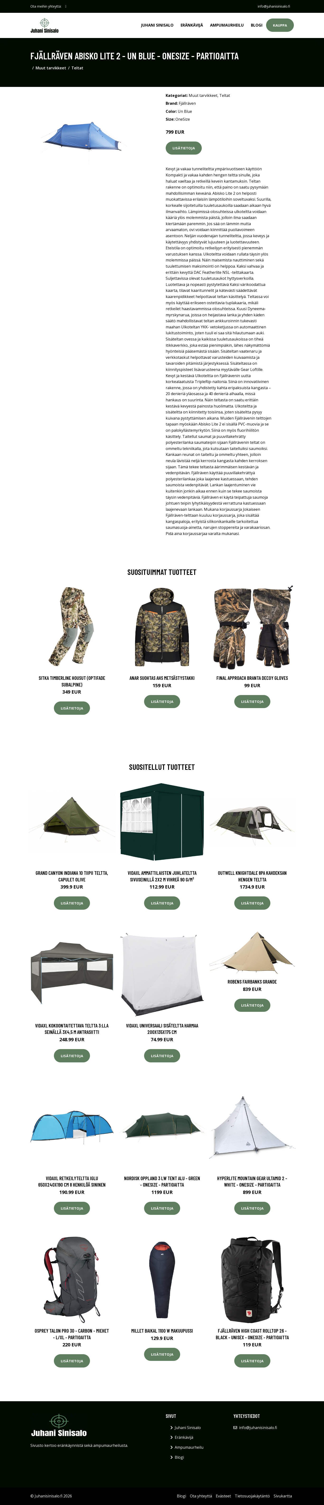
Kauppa (280, 25)
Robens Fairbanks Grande (252, 981)
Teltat (77, 68)
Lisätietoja (184, 148)
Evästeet (223, 1496)
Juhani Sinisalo (157, 25)
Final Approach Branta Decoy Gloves (252, 678)
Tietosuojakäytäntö (252, 1496)
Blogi (257, 25)
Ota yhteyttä (201, 1496)
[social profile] (65, 6)
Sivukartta (283, 1496)
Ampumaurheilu (227, 25)
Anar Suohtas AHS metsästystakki (162, 678)
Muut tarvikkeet (51, 68)
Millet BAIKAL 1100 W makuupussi (162, 1331)
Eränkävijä (192, 25)
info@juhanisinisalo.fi (274, 6)
